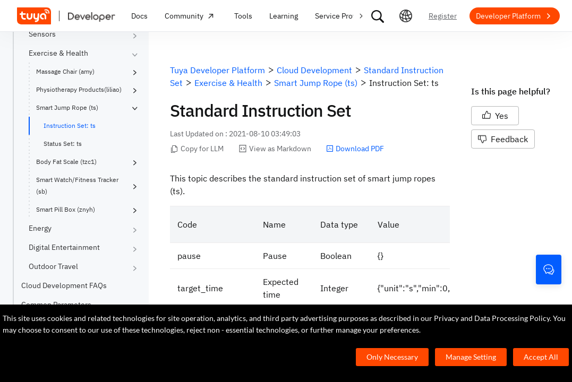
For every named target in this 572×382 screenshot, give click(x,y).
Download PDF (355, 148)
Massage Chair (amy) (65, 71)
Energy (40, 228)
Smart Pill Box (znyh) (65, 209)
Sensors (42, 34)
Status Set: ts (63, 143)
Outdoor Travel (53, 266)
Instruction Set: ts (70, 125)
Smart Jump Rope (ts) (67, 107)
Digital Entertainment (64, 247)
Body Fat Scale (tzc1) (66, 162)
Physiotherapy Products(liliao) (79, 89)
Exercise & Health (58, 53)
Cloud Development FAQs (64, 285)
